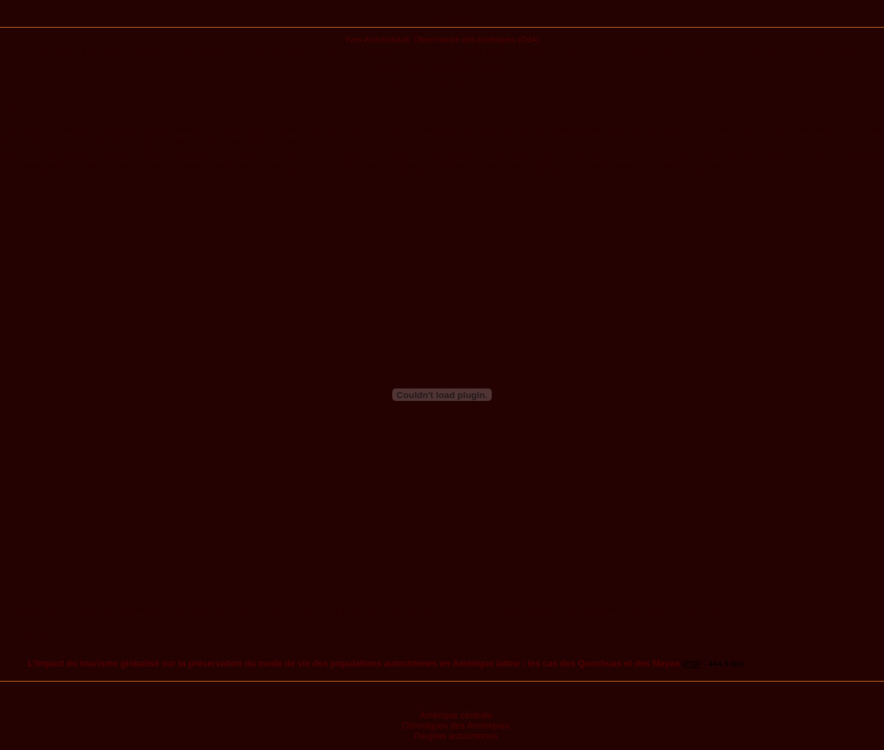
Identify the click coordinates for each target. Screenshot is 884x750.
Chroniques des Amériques (456, 725)
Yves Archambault (377, 39)
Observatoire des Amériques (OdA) (476, 39)
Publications (442, 18)
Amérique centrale (455, 715)
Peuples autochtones (455, 736)
